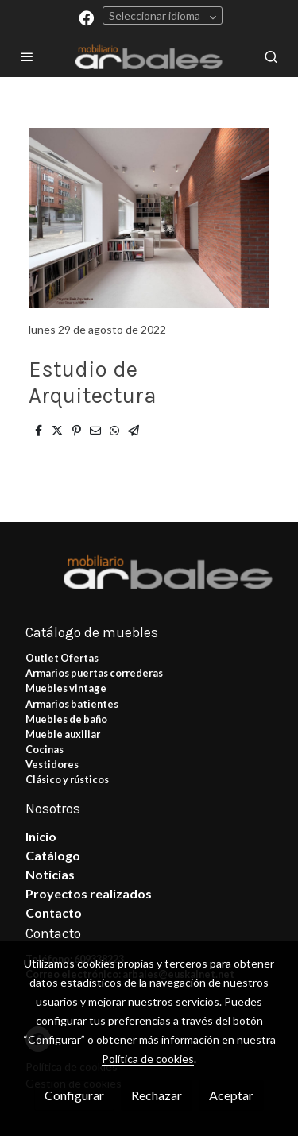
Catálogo (52, 855)
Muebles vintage (65, 688)
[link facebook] (86, 17)
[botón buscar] (271, 56)
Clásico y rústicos (67, 779)
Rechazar (156, 1095)
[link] (149, 56)
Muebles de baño (66, 719)
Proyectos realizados (88, 893)
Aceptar (231, 1095)
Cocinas (44, 749)
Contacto (53, 912)
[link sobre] (149, 581)
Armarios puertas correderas (94, 673)
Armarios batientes (71, 703)
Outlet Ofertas (62, 657)
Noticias (50, 874)
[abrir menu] (27, 56)
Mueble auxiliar (62, 734)
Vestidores (52, 764)
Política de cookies (148, 1058)
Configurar (74, 1095)
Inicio (40, 836)
